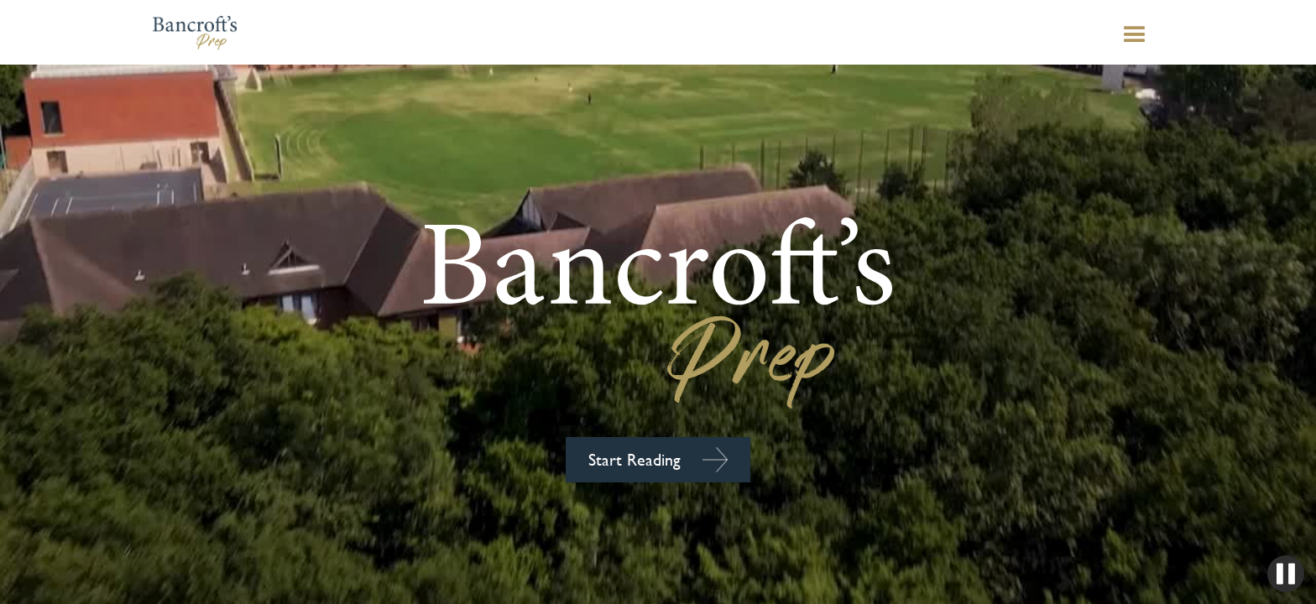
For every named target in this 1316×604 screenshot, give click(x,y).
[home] (126, 32)
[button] (1202, 35)
